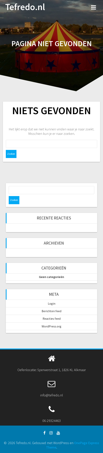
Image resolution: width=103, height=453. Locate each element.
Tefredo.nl (25, 7)
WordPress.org (51, 326)
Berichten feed (51, 311)
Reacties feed (52, 318)
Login (51, 303)
